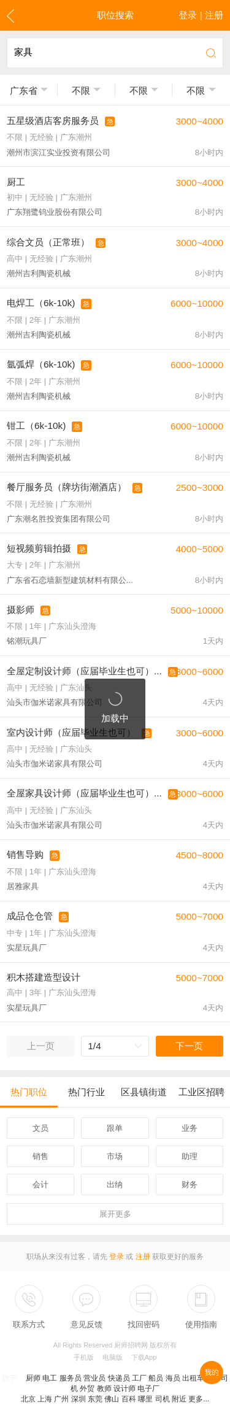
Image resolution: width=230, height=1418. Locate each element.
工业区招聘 (201, 1092)
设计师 (124, 1388)
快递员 (119, 1378)
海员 (173, 1378)
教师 (104, 1388)
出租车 (193, 1378)
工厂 (139, 1378)
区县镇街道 (144, 1092)
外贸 (87, 1388)
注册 (143, 1256)
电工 (49, 1378)
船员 (155, 1378)
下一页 (189, 1046)
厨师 (33, 1378)
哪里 (145, 1399)
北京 (28, 1399)
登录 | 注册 (200, 15)
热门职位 (28, 1092)
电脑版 (112, 1357)
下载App (144, 1357)
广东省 (23, 90)
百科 (128, 1399)
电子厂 (148, 1388)
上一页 (41, 1046)
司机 (162, 1399)
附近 (179, 1399)
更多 (115, 1214)
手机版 (84, 1357)
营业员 (94, 1378)
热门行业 (86, 1092)
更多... (198, 1399)
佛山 (111, 1399)
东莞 (95, 1399)
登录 (116, 1256)
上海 (44, 1399)
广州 (61, 1399)
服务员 (70, 1378)
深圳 (78, 1399)
